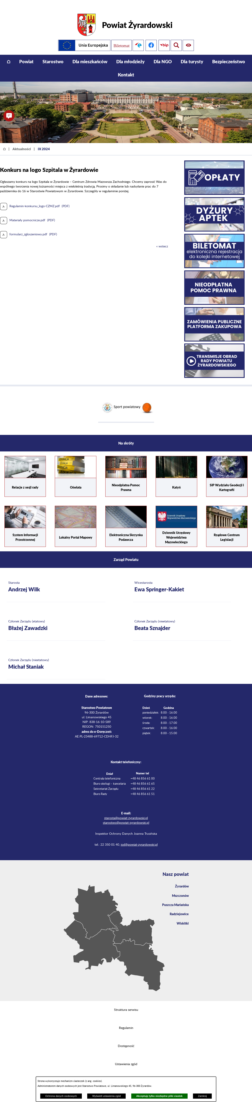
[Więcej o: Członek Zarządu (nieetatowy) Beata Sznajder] (182, 619)
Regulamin (126, 1021)
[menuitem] (8, 54)
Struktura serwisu (126, 1003)
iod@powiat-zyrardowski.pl (139, 837)
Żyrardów (181, 879)
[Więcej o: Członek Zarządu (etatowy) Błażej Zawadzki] (56, 619)
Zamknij (202, 1096)
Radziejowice (178, 909)
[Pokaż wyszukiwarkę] (189, 38)
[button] (9, 115)
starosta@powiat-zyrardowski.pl (126, 811)
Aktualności (22, 142)
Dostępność (126, 1039)
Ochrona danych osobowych (61, 1096)
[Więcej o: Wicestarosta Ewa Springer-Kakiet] (182, 580)
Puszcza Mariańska (174, 899)
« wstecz (162, 239)
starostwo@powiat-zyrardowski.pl (126, 816)
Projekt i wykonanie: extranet (126, 1075)
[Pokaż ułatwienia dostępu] (176, 38)
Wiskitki (182, 919)
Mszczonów (179, 889)
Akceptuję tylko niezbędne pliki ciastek (159, 1096)
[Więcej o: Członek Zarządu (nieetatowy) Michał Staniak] (56, 657)
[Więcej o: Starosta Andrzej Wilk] (56, 580)
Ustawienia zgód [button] (126, 1057)
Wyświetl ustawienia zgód (106, 1096)
